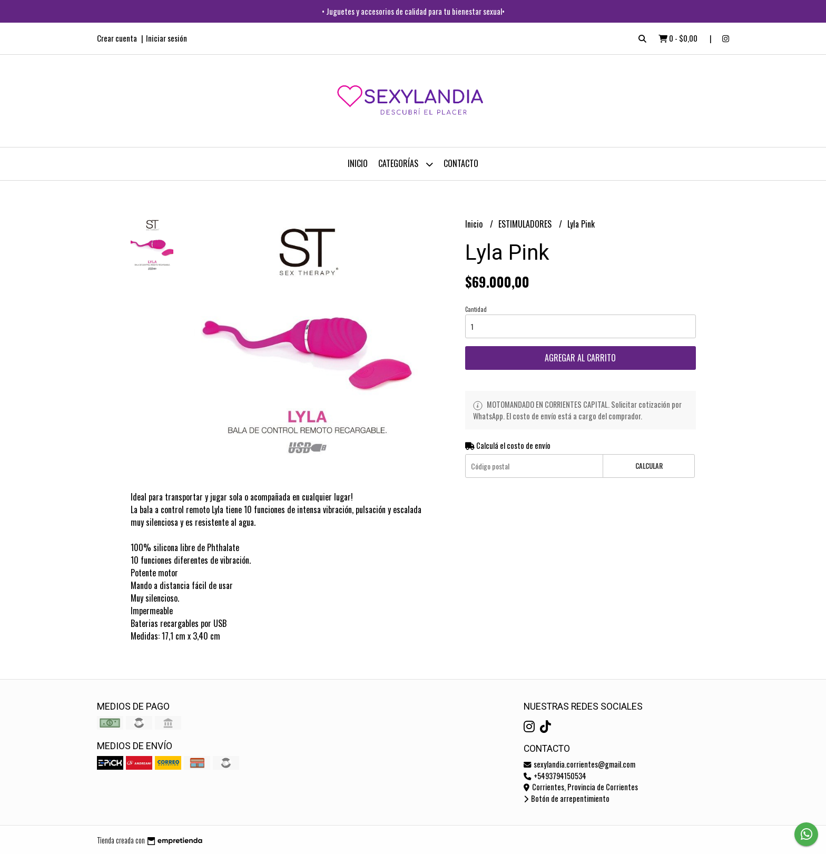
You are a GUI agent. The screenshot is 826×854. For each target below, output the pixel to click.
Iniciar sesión (166, 38)
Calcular (649, 466)
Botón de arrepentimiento (566, 798)
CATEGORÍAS (405, 164)
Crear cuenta (117, 38)
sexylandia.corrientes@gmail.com (579, 764)
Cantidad (476, 309)
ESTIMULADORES (526, 224)
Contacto (461, 163)
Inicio (358, 163)
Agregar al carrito (580, 357)
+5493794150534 (555, 775)
